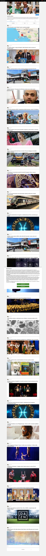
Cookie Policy (13, 282)
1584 (29, 270)
